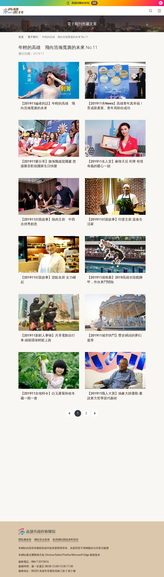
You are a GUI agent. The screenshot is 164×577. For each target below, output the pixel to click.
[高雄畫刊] (13, 10)
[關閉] (160, 3)
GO (94, 2)
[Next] (94, 413)
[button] (150, 10)
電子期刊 (33, 36)
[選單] (159, 10)
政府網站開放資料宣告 (65, 539)
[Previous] (69, 413)
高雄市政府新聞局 (36, 531)
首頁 (21, 36)
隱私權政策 (24, 539)
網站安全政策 (42, 539)
